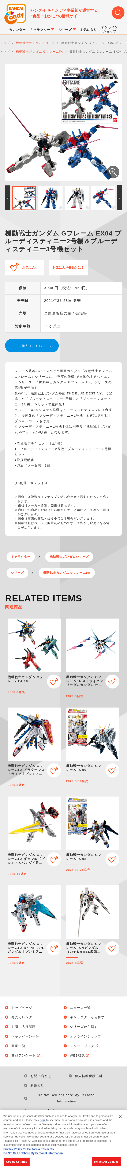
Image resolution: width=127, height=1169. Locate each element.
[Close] (120, 1120)
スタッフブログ (84, 1045)
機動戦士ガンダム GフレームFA (66, 572)
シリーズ (17, 572)
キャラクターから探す (87, 1017)
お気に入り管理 (23, 1026)
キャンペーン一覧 (25, 1036)
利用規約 (37, 1085)
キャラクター (21, 556)
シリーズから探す (84, 1026)
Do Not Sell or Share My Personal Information (67, 1098)
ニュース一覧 (80, 1007)
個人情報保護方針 (89, 1076)
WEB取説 (80, 1055)
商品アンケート (26, 1055)
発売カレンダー (23, 1017)
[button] (7, 197)
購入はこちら (32, 346)
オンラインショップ (85, 1036)
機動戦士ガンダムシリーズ (69, 556)
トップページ (21, 1007)
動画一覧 (18, 1045)
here (42, 1124)
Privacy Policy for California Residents (28, 1153)
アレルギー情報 (42, 1111)
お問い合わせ (40, 1076)
